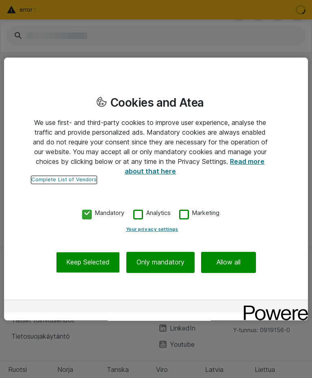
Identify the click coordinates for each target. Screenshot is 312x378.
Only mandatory (160, 262)
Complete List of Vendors (64, 179)
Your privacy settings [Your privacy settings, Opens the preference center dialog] (152, 229)
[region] (156, 189)
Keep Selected (88, 262)
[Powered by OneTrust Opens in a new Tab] (273, 307)
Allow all (228, 262)
